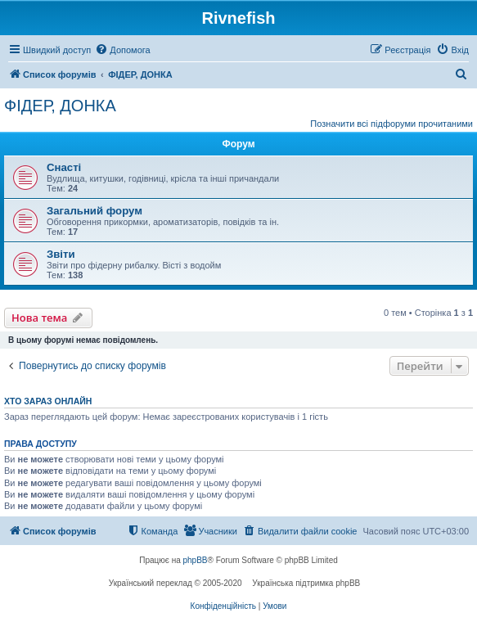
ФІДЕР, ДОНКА (60, 106)
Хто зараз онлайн (48, 401)
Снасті (64, 167)
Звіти (61, 254)
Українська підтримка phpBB (306, 583)
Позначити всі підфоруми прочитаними (391, 123)
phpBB (195, 560)
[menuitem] (122, 50)
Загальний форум (94, 211)
